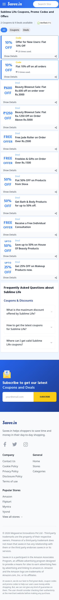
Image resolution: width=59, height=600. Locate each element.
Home (36, 461)
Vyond (6, 511)
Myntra (7, 506)
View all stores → (13, 516)
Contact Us (9, 461)
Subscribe (45, 396)
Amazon (7, 496)
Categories (39, 471)
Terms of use (10, 481)
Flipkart (7, 501)
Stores (36, 466)
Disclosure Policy (12, 476)
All (4, 29)
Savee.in (10, 423)
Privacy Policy (10, 471)
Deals (26, 29)
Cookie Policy (10, 466)
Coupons (14, 29)
